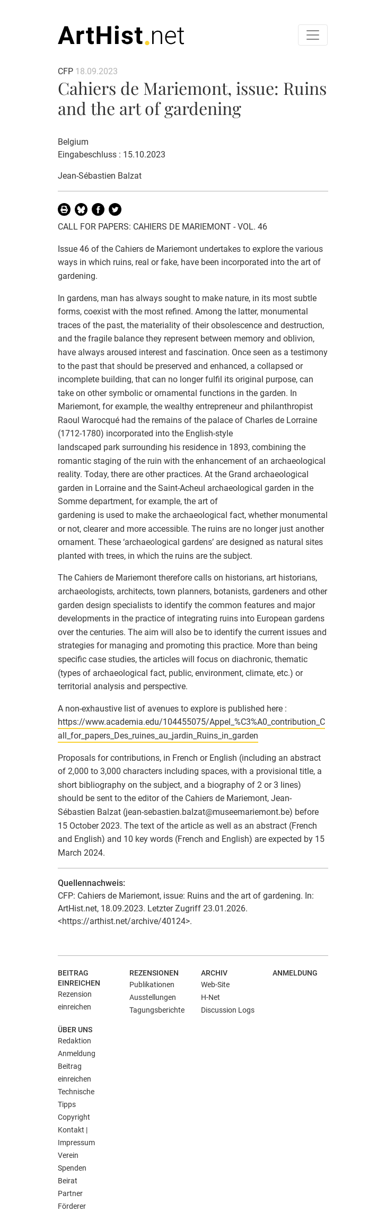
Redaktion (74, 1040)
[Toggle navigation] (313, 35)
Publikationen (151, 984)
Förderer (72, 1206)
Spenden (72, 1168)
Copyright (74, 1117)
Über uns (75, 1029)
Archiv (214, 973)
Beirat (67, 1180)
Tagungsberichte (157, 1010)
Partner (70, 1193)
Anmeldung (295, 973)
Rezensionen (154, 973)
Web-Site (215, 984)
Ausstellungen (152, 997)
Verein (68, 1155)
